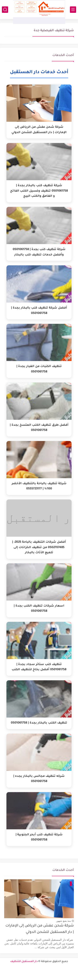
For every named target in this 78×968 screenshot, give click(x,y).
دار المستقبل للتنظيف (24, 961)
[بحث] (5, 9)
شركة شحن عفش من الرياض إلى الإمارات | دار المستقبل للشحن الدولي (39, 929)
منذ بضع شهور (63, 920)
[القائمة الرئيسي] (73, 9)
